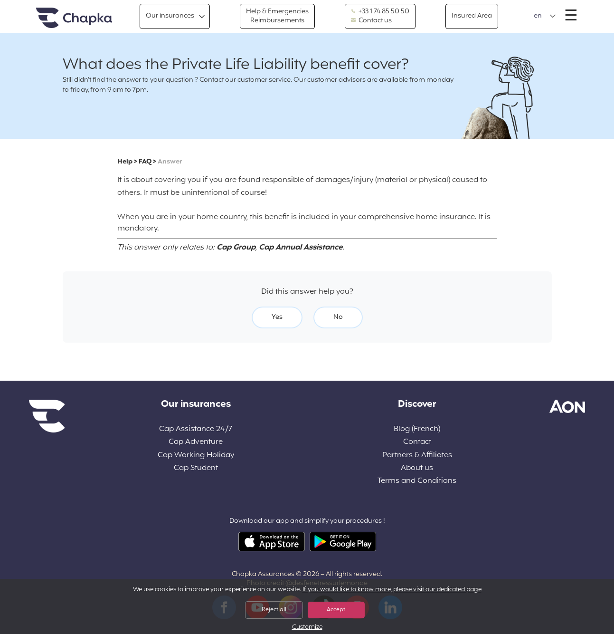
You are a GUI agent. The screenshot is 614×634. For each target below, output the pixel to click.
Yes (277, 317)
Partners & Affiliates (417, 456)
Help (124, 162)
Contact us (371, 21)
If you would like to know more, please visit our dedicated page (392, 590)
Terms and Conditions (417, 481)
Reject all (274, 609)
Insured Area (472, 16)
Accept (336, 609)
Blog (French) (417, 429)
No (338, 317)
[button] (544, 16)
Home (74, 18)
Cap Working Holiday (196, 456)
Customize (307, 628)
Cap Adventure (196, 442)
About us (417, 468)
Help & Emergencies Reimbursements (277, 16)
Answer (170, 162)
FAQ (145, 162)
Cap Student (196, 468)
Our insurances (170, 16)
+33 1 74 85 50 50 (380, 12)
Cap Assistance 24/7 (195, 429)
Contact (417, 442)
